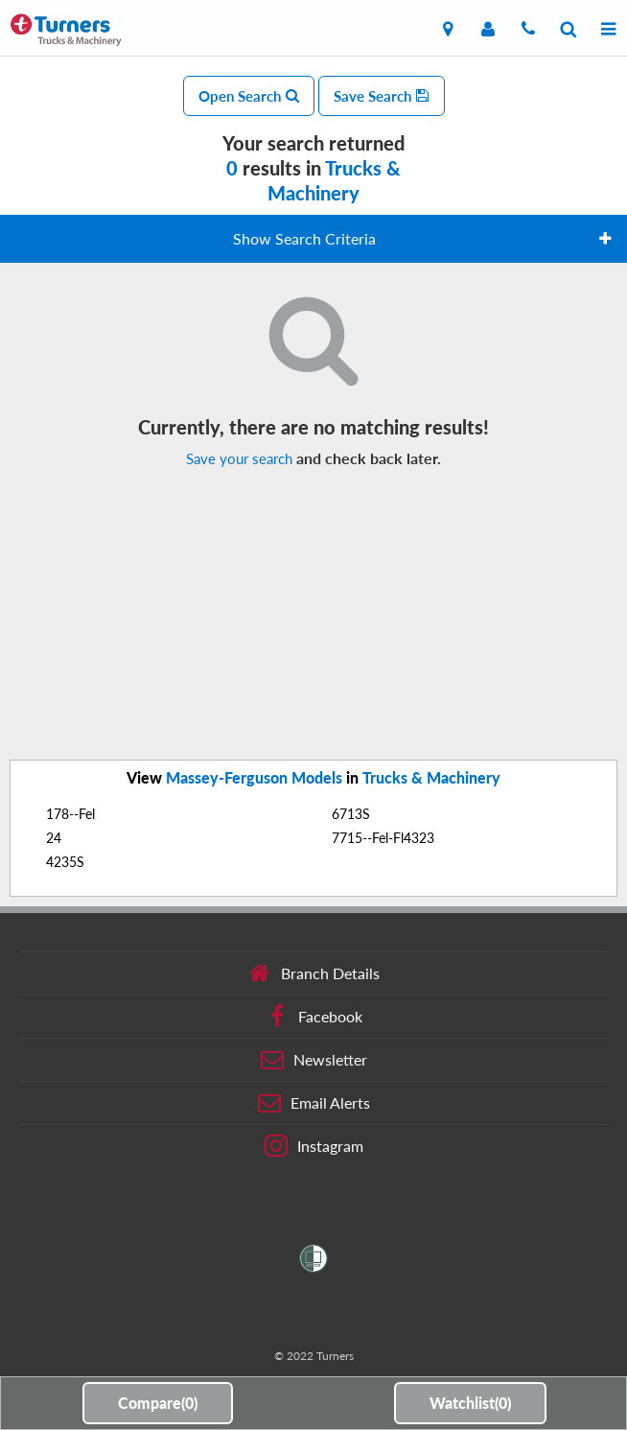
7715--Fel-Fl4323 (383, 838)
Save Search (382, 96)
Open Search (248, 96)
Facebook (314, 1016)
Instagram (314, 1146)
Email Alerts (314, 1102)
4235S (65, 862)
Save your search (239, 458)
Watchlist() (470, 1403)
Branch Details (314, 973)
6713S (351, 814)
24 (53, 838)
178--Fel (70, 814)
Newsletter (314, 1059)
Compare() (157, 1403)
